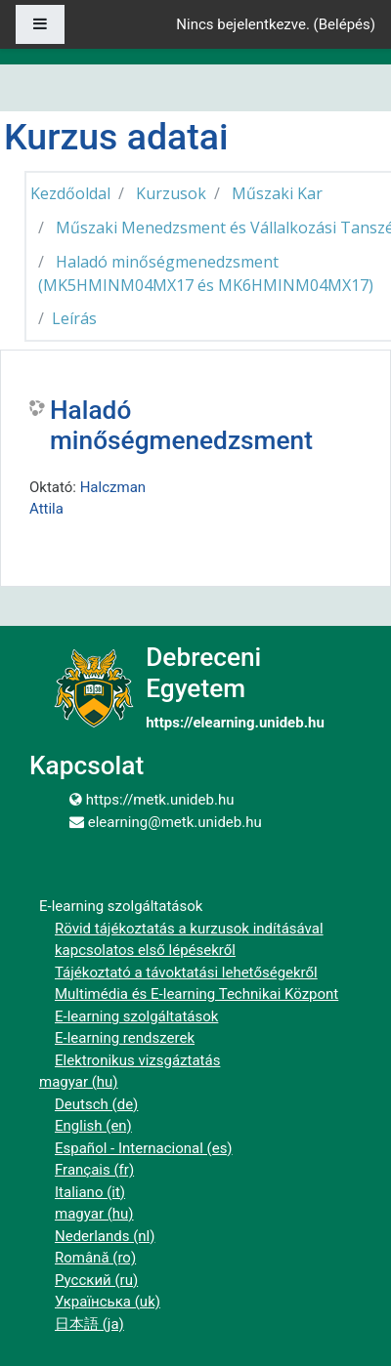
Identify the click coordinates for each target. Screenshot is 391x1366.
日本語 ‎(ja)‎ (89, 1324)
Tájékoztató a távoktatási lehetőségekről (186, 972)
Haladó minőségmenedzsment (181, 425)
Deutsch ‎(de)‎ (96, 1104)
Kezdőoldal (70, 193)
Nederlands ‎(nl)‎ (104, 1236)
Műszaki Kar (277, 193)
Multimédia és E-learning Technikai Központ (196, 994)
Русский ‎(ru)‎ (96, 1280)
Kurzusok (171, 193)
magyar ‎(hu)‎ (78, 1082)
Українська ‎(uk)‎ (107, 1301)
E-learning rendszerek (125, 1038)
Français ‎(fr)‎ (94, 1170)
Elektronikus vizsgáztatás (137, 1060)
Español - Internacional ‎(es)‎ (144, 1148)
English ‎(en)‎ (93, 1126)
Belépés (344, 24)
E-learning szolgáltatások (136, 1016)
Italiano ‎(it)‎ (90, 1192)
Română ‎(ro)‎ (95, 1257)
